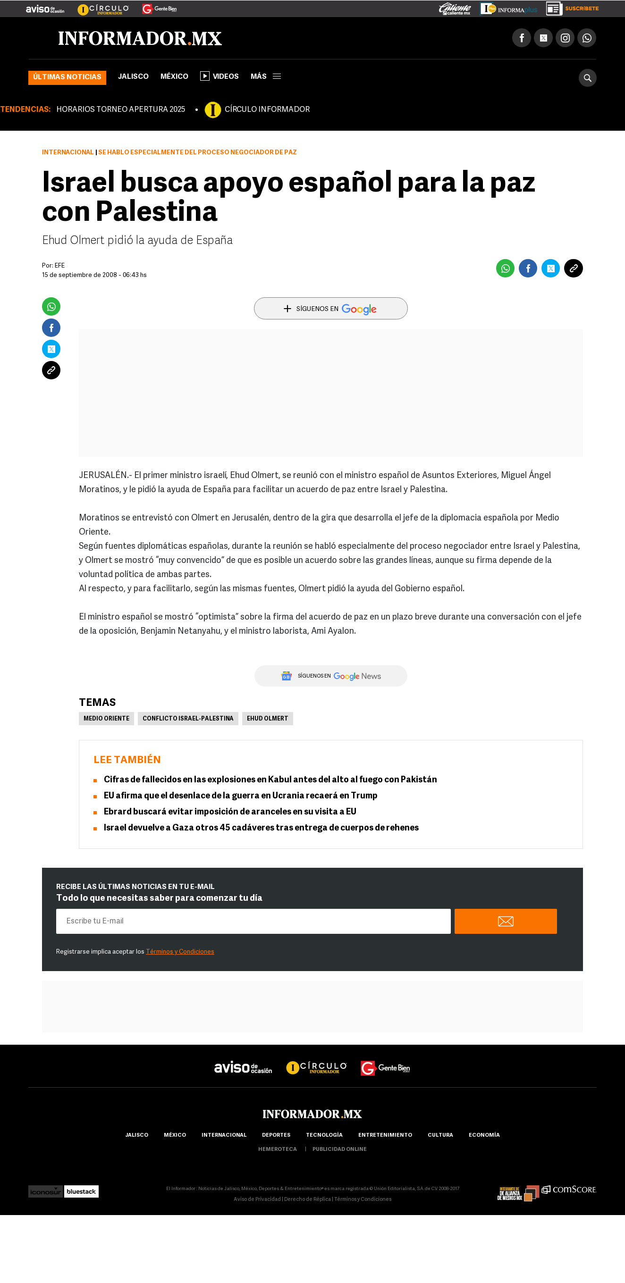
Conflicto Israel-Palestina (188, 719)
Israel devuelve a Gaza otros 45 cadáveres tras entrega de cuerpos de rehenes (261, 828)
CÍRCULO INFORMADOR (267, 110)
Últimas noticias (67, 77)
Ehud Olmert (267, 719)
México (174, 77)
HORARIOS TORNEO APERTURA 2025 (120, 110)
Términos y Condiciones (180, 952)
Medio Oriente (106, 719)
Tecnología (324, 1135)
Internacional (68, 153)
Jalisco (133, 77)
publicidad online (339, 1149)
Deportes (276, 1135)
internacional (224, 1135)
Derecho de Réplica (307, 1199)
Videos (219, 76)
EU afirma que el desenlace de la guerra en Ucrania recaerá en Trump (241, 796)
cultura (440, 1135)
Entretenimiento (385, 1135)
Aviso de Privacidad (257, 1199)
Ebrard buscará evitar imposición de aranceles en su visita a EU (230, 812)
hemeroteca (277, 1149)
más (266, 77)
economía (484, 1135)
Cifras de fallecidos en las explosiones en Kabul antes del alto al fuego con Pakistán (270, 780)
